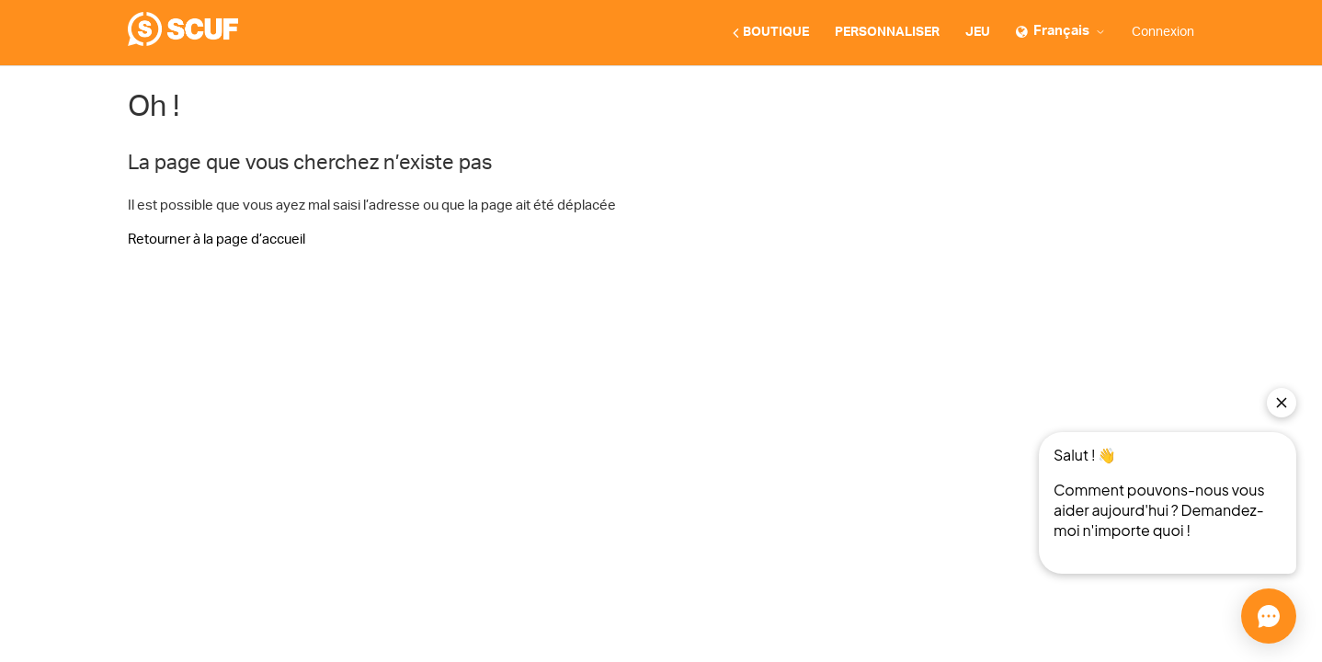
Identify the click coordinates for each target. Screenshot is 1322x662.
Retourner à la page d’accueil (216, 239)
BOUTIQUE (771, 33)
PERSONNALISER (887, 32)
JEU (977, 32)
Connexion (1163, 32)
